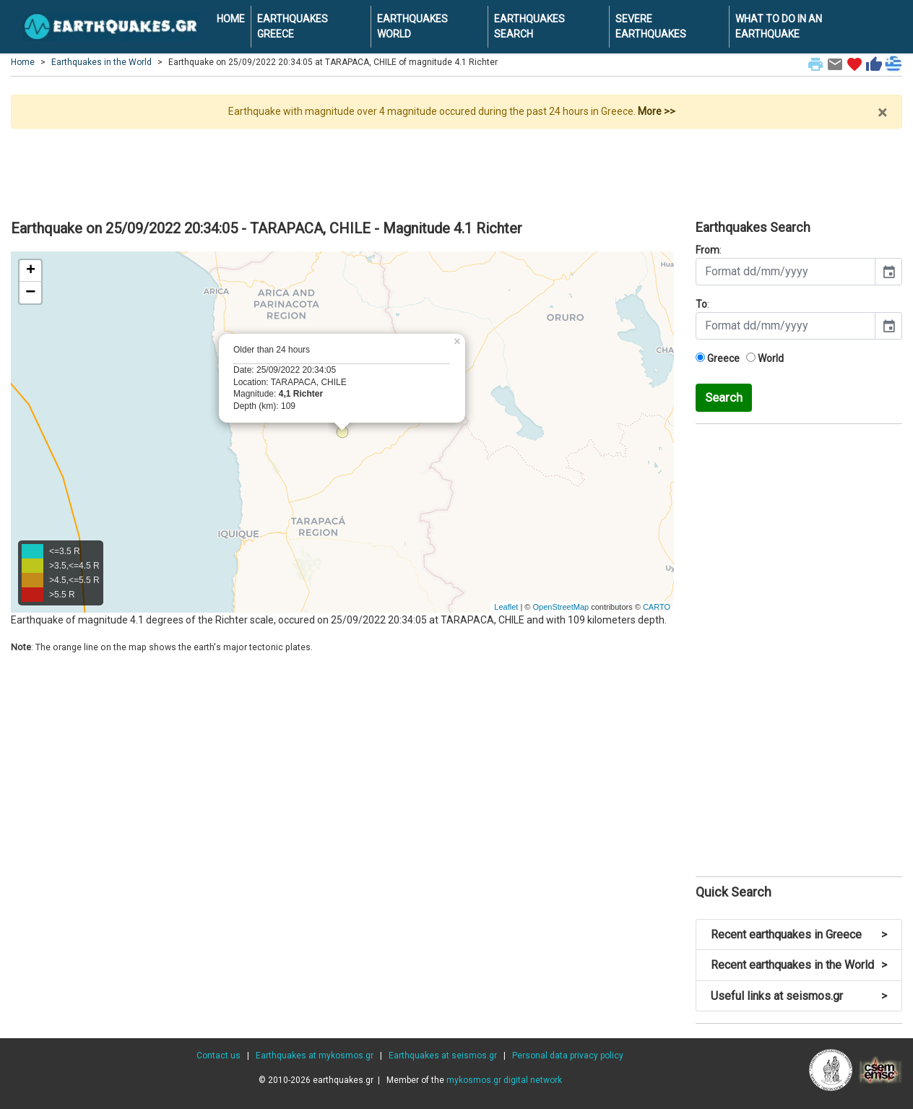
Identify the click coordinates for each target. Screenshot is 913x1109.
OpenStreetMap (560, 607)
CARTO (656, 607)
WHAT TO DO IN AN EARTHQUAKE (778, 26)
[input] (785, 271)
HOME (231, 19)
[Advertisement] (456, 168)
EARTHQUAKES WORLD (412, 26)
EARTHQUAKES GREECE (292, 26)
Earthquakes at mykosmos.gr (314, 1055)
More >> (656, 111)
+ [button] (30, 271)
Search (724, 397)
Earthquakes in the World (101, 62)
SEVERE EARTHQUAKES (650, 26)
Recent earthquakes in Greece (799, 934)
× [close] (882, 112)
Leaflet (506, 607)
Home (23, 62)
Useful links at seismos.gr (799, 996)
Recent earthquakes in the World (799, 965)
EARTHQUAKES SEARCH (529, 26)
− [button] (30, 292)
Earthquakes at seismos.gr (443, 1055)
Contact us (218, 1055)
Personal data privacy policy (567, 1055)
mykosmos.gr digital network (504, 1080)
